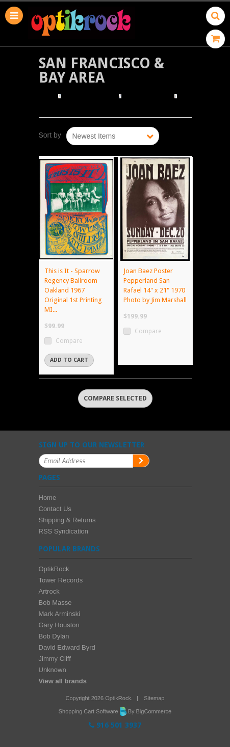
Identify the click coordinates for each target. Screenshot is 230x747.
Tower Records (61, 580)
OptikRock (54, 569)
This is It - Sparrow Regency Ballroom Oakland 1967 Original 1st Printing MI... (73, 290)
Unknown (52, 670)
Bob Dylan (54, 636)
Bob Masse (55, 602)
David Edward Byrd (67, 647)
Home (47, 96)
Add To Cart (69, 360)
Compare (69, 340)
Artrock (49, 591)
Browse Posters (90, 96)
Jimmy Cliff (55, 658)
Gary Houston (59, 625)
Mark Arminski (60, 614)
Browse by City (148, 96)
